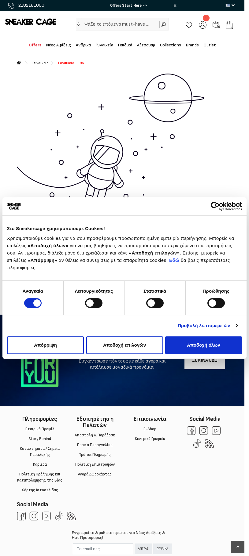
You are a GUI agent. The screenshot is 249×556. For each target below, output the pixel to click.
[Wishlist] (188, 24)
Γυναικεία (104, 45)
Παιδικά (125, 45)
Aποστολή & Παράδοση (94, 435)
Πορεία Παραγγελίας (95, 444)
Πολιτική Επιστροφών (94, 464)
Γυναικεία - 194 (71, 63)
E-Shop (149, 429)
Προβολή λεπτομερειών (204, 325)
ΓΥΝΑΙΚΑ (162, 549)
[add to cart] (229, 25)
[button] (78, 24)
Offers (35, 45)
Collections (170, 45)
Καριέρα (39, 464)
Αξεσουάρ (146, 45)
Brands (192, 45)
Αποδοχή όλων (203, 345)
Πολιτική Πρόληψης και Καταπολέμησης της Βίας (39, 477)
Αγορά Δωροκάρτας (95, 474)
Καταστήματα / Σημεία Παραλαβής (40, 451)
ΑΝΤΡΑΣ (143, 549)
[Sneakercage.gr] (31, 21)
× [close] (175, 5)
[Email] (103, 548)
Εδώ (174, 260)
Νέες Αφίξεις (58, 45)
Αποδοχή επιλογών (124, 345)
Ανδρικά (83, 45)
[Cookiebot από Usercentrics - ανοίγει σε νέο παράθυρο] (215, 206)
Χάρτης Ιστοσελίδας (39, 490)
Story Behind (39, 438)
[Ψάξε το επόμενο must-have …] (120, 24)
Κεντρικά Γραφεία (150, 438)
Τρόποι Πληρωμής (95, 454)
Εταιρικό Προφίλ (39, 429)
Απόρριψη (45, 345)
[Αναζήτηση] (164, 24)
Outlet (210, 45)
